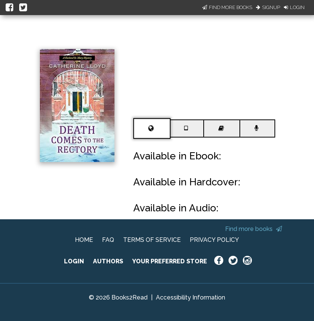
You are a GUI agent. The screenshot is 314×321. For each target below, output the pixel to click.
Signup (268, 7)
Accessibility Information (190, 297)
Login (294, 7)
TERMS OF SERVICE (152, 239)
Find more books (253, 228)
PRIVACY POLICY (214, 239)
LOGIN (74, 261)
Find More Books (227, 7)
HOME (84, 239)
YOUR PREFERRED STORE (169, 261)
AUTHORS (108, 261)
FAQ (108, 239)
